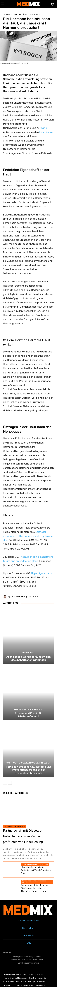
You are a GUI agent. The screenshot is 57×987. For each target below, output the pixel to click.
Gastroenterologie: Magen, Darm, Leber (28, 763)
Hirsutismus (46, 132)
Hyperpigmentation (42, 573)
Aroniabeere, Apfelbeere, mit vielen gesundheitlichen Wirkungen (28, 658)
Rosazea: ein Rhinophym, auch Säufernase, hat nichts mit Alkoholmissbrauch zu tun (35, 888)
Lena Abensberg (19, 596)
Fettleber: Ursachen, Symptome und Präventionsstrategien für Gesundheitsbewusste (28, 770)
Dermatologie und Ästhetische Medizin (23, 14)
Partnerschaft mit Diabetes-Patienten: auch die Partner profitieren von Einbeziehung (23, 836)
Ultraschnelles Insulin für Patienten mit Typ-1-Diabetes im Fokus (36, 870)
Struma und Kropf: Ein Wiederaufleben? (28, 715)
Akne (44, 128)
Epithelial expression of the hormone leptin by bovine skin (28, 536)
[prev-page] (5, 783)
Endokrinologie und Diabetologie (35, 864)
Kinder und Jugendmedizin (28, 709)
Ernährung (28, 653)
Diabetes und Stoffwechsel (14, 826)
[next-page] (10, 783)
